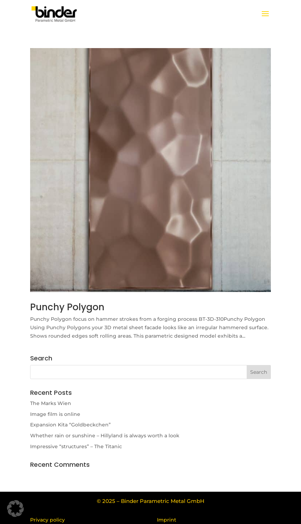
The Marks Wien (50, 403)
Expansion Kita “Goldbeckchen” (70, 425)
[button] (15, 508)
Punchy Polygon (67, 307)
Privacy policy (47, 520)
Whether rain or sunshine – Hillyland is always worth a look (104, 435)
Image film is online (55, 414)
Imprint (166, 520)
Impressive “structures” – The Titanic (76, 446)
